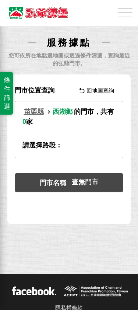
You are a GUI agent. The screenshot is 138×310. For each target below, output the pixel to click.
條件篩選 (7, 93)
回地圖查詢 (96, 90)
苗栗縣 (34, 111)
